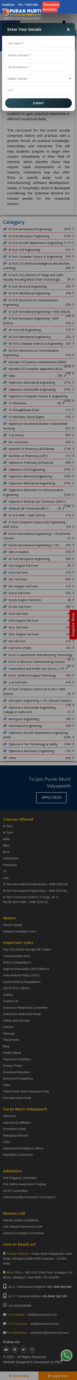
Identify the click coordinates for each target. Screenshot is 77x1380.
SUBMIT (38, 103)
